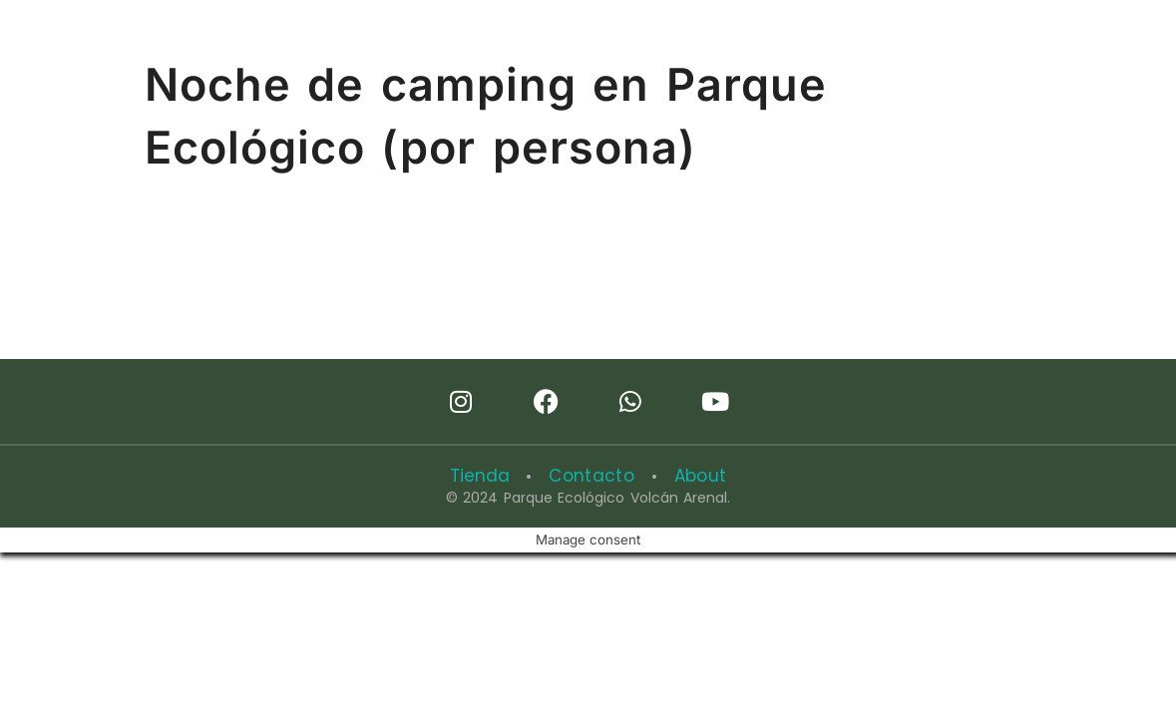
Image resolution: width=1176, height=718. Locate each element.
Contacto (590, 475)
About (692, 475)
